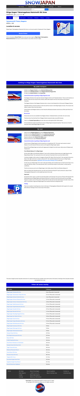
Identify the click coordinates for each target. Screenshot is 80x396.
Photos (42, 17)
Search (46, 9)
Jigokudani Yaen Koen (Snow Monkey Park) (47, 160)
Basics (10, 17)
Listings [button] (51, 6)
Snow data (30, 17)
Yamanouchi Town (13, 21)
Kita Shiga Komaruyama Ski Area (14, 335)
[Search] (38, 9)
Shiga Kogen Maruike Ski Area (14, 311)
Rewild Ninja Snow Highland (13, 364)
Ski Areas (21, 371)
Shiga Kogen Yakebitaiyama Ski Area (15, 304)
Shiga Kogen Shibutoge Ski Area (14, 328)
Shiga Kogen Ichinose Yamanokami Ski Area (17, 301)
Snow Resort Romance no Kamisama (15, 342)
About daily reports (35, 375)
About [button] (59, 6)
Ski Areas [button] (21, 6)
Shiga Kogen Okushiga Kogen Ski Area (15, 313)
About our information (35, 377)
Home (9, 371)
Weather (36, 17)
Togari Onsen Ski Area (12, 347)
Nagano (24, 21)
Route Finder (23, 33)
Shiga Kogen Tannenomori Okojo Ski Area (16, 294)
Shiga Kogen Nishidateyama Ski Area (15, 323)
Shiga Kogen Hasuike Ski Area (13, 309)
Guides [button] (42, 6)
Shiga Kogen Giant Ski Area (13, 318)
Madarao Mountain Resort (13, 349)
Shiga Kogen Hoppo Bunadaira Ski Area (16, 321)
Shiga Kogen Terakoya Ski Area (14, 292)
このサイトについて (34, 373)
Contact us (66, 371)
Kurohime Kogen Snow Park (13, 359)
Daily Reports (22, 373)
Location (16, 17)
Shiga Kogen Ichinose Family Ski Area (15, 297)
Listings (47, 17)
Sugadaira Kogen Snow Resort (14, 361)
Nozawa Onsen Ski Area (12, 354)
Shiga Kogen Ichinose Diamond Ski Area (16, 299)
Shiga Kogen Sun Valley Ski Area (14, 316)
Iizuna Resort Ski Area (12, 352)
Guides (20, 375)
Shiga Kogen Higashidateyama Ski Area (16, 306)
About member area (52, 373)
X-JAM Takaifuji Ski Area (12, 340)
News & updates (51, 371)
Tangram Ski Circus (11, 357)
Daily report (23, 17)
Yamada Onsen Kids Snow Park (14, 345)
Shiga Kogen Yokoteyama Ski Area (14, 330)
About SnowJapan (34, 371)
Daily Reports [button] (32, 6)
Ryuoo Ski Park (10, 337)
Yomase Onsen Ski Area (12, 333)
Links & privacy (67, 373)
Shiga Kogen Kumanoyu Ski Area (14, 325)
